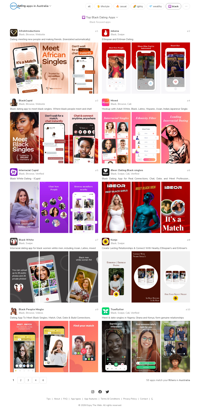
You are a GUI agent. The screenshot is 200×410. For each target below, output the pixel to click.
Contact (144, 398)
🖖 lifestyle (103, 6)
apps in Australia (38, 6)
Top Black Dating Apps (100, 17)
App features (90, 398)
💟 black (173, 6)
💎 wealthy (155, 6)
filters (172, 380)
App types (76, 398)
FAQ (65, 398)
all (89, 6)
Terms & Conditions (110, 398)
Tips (48, 398)
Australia (184, 380)
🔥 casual (121, 6)
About (57, 398)
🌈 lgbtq (138, 6)
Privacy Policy (130, 398)
